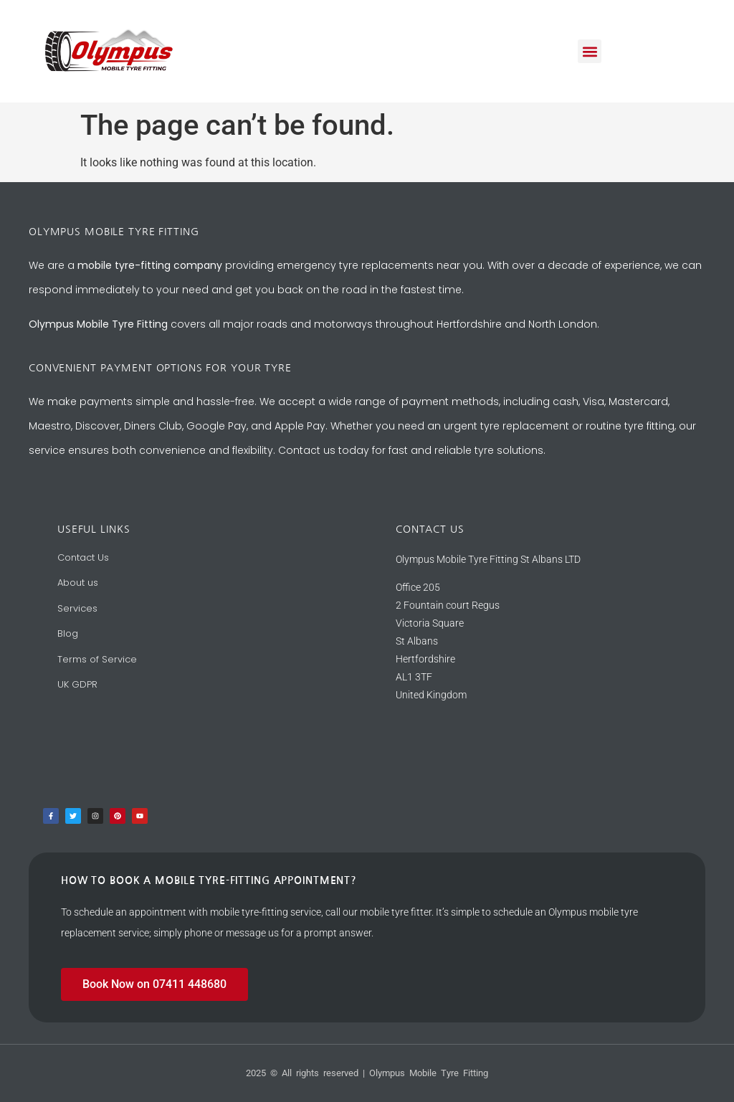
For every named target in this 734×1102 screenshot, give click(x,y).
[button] (589, 51)
